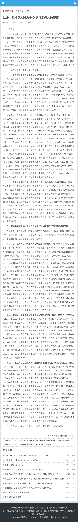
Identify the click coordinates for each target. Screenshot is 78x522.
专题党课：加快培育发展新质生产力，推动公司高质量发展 (28, 483)
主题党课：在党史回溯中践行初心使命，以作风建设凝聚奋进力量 (31, 474)
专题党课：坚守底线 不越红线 (16, 493)
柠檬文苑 (21, 517)
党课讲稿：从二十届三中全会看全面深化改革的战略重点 (27, 488)
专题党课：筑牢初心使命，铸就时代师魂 (21, 460)
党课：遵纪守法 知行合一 (14, 465)
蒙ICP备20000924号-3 (59, 517)
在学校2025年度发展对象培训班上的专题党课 (23, 469)
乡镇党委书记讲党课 (12, 497)
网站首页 (9, 11)
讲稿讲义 (19, 11)
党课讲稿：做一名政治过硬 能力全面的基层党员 (32, 444)
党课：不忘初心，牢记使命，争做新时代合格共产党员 (26, 455)
